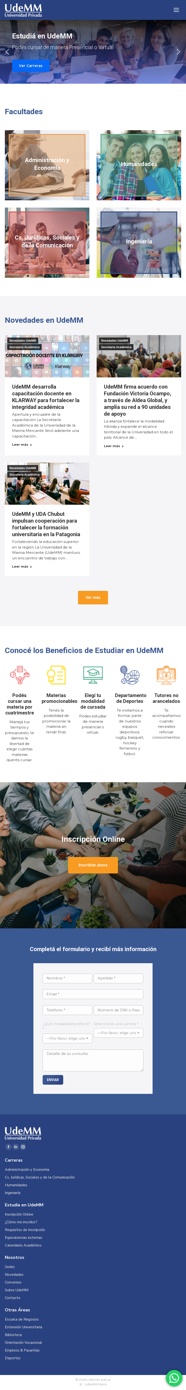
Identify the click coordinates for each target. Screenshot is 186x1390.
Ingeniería (12, 1193)
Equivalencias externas (23, 1237)
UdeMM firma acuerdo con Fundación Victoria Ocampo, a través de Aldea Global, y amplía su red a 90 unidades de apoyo (137, 400)
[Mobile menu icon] (176, 10)
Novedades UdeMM (22, 340)
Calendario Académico (23, 1245)
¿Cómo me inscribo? (21, 1222)
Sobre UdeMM (16, 1290)
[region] (93, 52)
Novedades (14, 1274)
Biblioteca (13, 1335)
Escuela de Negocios (22, 1319)
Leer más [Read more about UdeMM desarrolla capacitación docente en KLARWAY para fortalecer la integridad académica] (22, 444)
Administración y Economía (27, 1169)
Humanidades (16, 1185)
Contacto (12, 1298)
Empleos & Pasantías (22, 1350)
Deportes (13, 1358)
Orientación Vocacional (23, 1342)
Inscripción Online (19, 1214)
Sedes (10, 1267)
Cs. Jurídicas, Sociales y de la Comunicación (40, 1177)
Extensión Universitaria (23, 1327)
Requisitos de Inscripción (25, 1230)
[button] (7, 52)
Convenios (13, 1282)
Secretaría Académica (24, 347)
